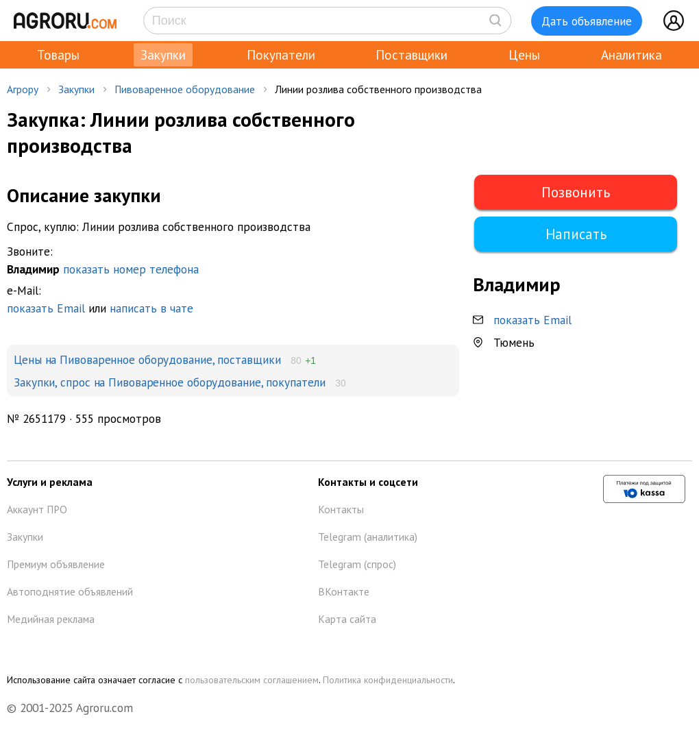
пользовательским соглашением (252, 680)
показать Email (46, 308)
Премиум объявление (56, 564)
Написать (575, 234)
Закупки (163, 55)
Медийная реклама (51, 619)
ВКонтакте (343, 591)
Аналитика (631, 55)
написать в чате (151, 308)
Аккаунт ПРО (37, 509)
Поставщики (411, 55)
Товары (58, 55)
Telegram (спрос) (357, 564)
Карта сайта (347, 619)
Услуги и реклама (50, 482)
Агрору (22, 89)
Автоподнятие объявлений (70, 591)
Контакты (341, 509)
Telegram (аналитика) (367, 536)
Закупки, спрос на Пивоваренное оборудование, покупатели (170, 382)
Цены (524, 55)
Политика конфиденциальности (388, 680)
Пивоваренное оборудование (184, 89)
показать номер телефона (131, 269)
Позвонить (575, 192)
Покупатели (281, 55)
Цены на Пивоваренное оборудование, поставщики (147, 359)
